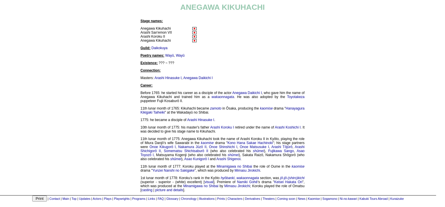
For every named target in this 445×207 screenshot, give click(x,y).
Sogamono (329, 198)
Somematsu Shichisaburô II (186, 151)
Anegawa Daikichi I (198, 78)
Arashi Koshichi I (288, 127)
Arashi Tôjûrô (281, 147)
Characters (234, 198)
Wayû (169, 55)
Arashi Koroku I (222, 127)
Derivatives (252, 198)
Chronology (189, 198)
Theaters (269, 198)
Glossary (172, 198)
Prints (221, 198)
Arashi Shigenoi (228, 159)
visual (209, 182)
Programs (138, 198)
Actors (97, 198)
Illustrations (207, 198)
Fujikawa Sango (281, 151)
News (302, 198)
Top (74, 198)
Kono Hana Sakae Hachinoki (250, 143)
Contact (55, 198)
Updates (84, 198)
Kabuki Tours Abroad (374, 198)
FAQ (161, 198)
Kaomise (314, 198)
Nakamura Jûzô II (192, 147)
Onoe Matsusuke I (254, 147)
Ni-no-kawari (348, 198)
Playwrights (122, 198)
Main (65, 198)
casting (146, 190)
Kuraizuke (397, 198)
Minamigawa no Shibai (234, 166)
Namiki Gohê (247, 182)
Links (151, 198)
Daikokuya (159, 48)
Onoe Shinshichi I (223, 147)
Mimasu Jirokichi (247, 170)
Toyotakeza (296, 97)
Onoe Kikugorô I (162, 147)
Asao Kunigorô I (196, 159)
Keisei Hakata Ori (288, 182)
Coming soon (286, 198)
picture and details (169, 190)
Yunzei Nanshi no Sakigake (174, 170)
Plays (107, 198)
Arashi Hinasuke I (168, 78)
